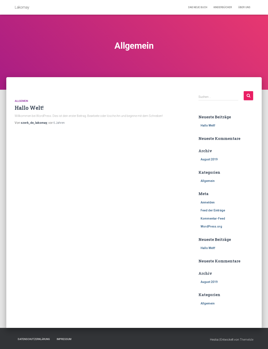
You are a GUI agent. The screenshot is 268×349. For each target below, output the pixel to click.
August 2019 (209, 159)
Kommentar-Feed (213, 218)
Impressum (64, 339)
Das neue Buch (197, 7)
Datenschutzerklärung (34, 339)
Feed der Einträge (213, 210)
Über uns (244, 7)
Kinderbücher (223, 7)
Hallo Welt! (29, 107)
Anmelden (208, 202)
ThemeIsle (246, 339)
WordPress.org (211, 226)
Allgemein (21, 101)
